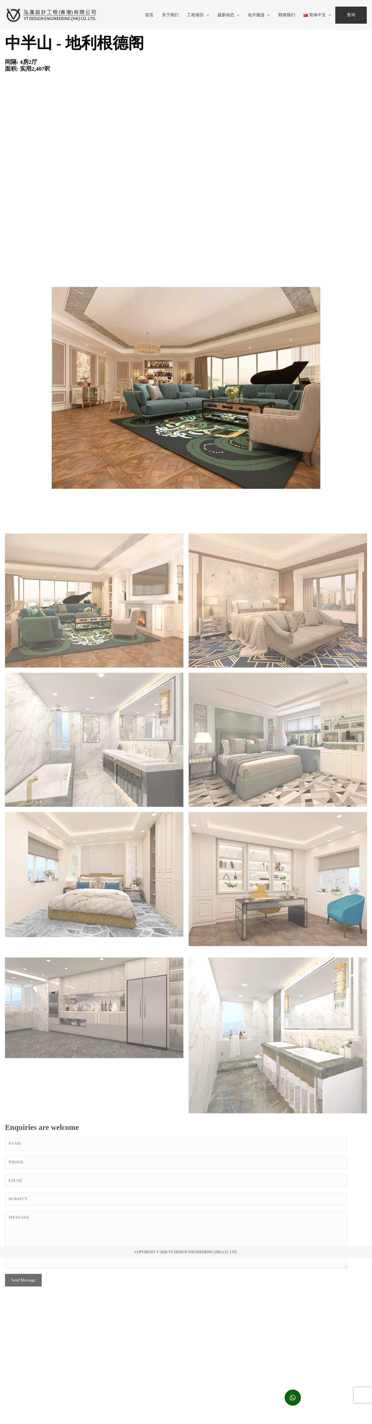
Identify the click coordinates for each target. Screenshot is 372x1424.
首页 (149, 15)
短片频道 (256, 15)
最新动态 (225, 15)
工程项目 (195, 15)
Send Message (23, 1347)
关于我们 (170, 15)
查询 (351, 15)
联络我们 (286, 15)
